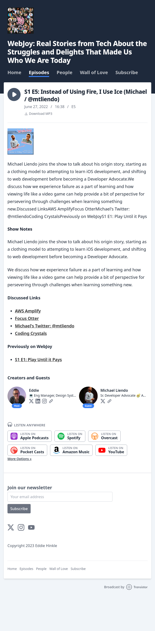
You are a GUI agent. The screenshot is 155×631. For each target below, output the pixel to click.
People (64, 72)
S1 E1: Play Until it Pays (38, 359)
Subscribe (126, 72)
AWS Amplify (28, 311)
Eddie (34, 390)
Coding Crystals (31, 333)
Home (14, 72)
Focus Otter (27, 318)
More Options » (19, 459)
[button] (14, 94)
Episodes (39, 72)
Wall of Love (94, 72)
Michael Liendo (114, 390)
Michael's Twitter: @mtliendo (44, 326)
